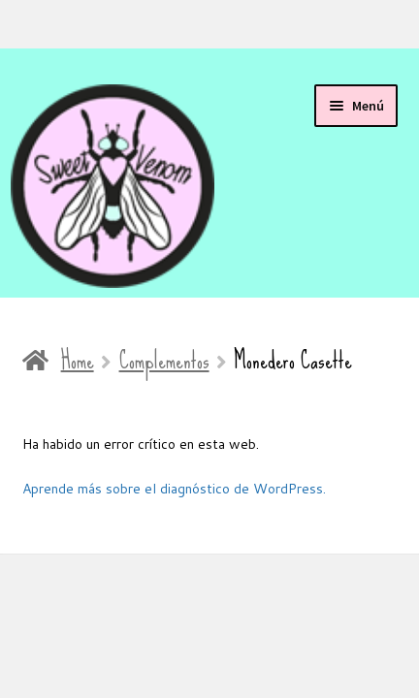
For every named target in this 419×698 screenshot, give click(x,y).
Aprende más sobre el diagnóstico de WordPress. (174, 488)
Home (77, 360)
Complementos (164, 360)
